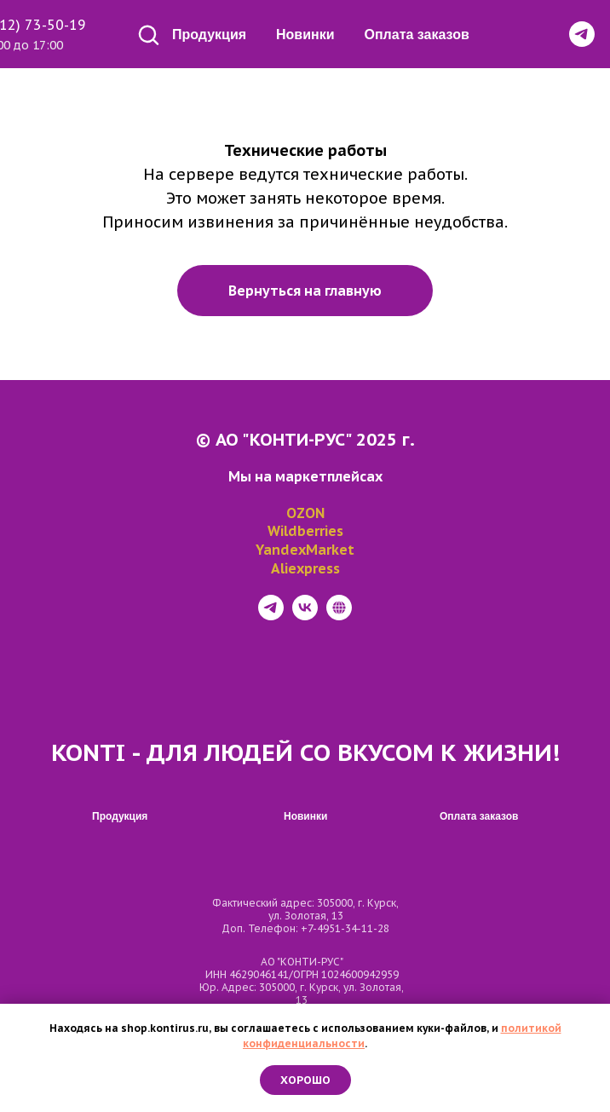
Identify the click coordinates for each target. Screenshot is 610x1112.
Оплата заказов (417, 34)
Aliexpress (305, 568)
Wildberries (305, 530)
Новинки (305, 34)
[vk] (305, 615)
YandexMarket (305, 549)
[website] (339, 615)
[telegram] (271, 615)
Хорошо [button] (305, 1080)
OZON (305, 512)
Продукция (209, 34)
